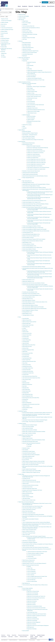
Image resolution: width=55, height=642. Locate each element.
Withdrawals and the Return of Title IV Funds (35, 79)
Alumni (36, 636)
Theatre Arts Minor (26, 405)
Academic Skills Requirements (28, 47)
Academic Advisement (26, 436)
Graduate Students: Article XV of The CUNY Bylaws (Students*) (34, 563)
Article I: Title (29, 568)
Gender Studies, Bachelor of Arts (28, 279)
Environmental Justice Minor (27, 353)
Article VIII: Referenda (31, 579)
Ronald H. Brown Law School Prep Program (30, 464)
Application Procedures (26, 49)
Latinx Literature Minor (26, 379)
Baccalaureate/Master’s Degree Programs (30, 133)
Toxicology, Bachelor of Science (28, 315)
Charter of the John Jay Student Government (30, 565)
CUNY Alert (24, 39)
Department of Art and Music (32, 594)
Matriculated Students (26, 42)
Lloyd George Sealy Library (27, 32)
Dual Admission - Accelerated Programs (29, 134)
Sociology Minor (25, 399)
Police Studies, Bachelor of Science (28, 300)
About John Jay (4, 24)
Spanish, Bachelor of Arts (27, 313)
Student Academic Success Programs (29, 469)
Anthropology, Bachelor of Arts (28, 182)
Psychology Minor (25, 392)
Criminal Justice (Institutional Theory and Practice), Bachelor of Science (35, 203)
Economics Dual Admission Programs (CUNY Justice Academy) (33, 239)
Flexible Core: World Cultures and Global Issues (36, 151)
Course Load (29, 99)
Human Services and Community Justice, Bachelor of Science (33, 283)
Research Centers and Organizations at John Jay (31, 27)
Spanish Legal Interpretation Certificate (29, 429)
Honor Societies (25, 449)
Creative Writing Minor (26, 339)
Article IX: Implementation (32, 581)
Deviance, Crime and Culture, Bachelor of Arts (30, 235)
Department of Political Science (33, 618)
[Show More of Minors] (0, 36)
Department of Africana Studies (33, 591)
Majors (2, 34)
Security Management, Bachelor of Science (30, 310)
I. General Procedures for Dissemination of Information (37, 551)
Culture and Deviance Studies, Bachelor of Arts (31, 234)
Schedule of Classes (31, 89)
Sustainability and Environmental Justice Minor (31, 404)
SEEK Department (30, 627)
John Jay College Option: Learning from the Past (36, 164)
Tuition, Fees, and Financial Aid (6, 27)
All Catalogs (3, 56)
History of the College (26, 22)
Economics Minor (25, 348)
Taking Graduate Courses (31, 112)
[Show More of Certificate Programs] (0, 40)
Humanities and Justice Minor (27, 371)
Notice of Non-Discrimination (27, 511)
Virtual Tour (32, 635)
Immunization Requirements (27, 54)
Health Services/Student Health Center (29, 488)
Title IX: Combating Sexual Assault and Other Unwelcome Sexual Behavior (36, 522)
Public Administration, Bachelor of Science (30, 305)
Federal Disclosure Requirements (28, 560)
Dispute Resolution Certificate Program (29, 424)
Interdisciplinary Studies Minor (28, 372)
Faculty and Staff (25, 630)
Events (31, 636)
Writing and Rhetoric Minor (27, 407)
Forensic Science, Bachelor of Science (29, 249)
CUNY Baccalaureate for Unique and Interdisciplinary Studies (33, 439)
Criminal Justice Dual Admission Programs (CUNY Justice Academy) (34, 207)
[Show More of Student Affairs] (0, 46)
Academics (24, 6)
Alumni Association (25, 29)
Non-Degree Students (26, 44)
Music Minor (24, 386)
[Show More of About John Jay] (0, 24)
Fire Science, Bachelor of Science (28, 244)
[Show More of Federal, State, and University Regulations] (0, 48)
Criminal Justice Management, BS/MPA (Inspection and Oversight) (34, 229)
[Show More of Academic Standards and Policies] (0, 29)
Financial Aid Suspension (31, 74)
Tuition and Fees (25, 59)
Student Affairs (4, 46)
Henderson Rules (23, 636)
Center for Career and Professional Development (31, 443)
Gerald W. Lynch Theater (27, 30)
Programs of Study (4, 18)
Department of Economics (32, 601)
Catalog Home (3, 53)
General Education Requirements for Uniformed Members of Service (35, 175)
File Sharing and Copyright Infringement (29, 542)
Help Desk (14, 635)
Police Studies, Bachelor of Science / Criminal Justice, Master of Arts (34, 301)
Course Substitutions (31, 103)
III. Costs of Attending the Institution (34, 554)
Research (31, 6)
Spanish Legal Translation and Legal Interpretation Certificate (33, 431)
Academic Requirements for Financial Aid (34, 70)
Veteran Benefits (30, 65)
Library (41, 636)
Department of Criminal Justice (33, 599)
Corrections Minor (25, 336)
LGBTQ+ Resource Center (27, 491)
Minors (2, 36)
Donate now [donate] (45, 2)
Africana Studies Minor (26, 323)
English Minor (24, 351)
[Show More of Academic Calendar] (0, 22)
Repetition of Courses (31, 106)
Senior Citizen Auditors (26, 45)
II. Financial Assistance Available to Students (35, 553)
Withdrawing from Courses (32, 98)
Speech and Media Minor (26, 402)
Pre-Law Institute (25, 459)
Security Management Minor (27, 396)
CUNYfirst (29, 84)
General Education (4, 33)
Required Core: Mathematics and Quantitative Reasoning (37, 147)
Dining (8, 635)
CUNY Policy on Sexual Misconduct (28, 512)
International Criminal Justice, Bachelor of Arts (30, 293)
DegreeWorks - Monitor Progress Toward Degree (36, 86)
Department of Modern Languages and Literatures (36, 615)
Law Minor (24, 381)
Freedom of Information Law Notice (28, 509)
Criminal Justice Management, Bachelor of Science (31, 226)
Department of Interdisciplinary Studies (34, 606)
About (19, 6)
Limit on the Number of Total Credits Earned (35, 104)
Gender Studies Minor (26, 359)
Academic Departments (26, 589)
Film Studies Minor (25, 354)
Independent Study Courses (32, 108)
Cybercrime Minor (25, 343)
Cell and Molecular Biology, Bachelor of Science (31, 185)
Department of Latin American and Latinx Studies (36, 607)
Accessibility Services (26, 478)
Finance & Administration (23, 635)
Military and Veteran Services (27, 493)
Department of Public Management (33, 622)
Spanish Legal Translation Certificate (29, 433)
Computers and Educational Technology (29, 34)
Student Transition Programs (27, 496)
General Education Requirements (28, 142)
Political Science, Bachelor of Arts (28, 303)
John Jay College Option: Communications (34, 165)
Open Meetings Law (26, 583)
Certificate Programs (5, 40)
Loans (28, 67)
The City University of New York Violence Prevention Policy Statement (35, 547)
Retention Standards (31, 117)
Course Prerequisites (31, 101)
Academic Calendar (4, 22)
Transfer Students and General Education (30, 174)
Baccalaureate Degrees (26, 131)
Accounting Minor (25, 318)
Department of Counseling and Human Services (36, 597)
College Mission (25, 21)
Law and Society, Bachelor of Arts (28, 297)
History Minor (24, 363)
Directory (3, 635)
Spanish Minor (25, 400)
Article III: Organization (31, 571)
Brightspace (3, 636)
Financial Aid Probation (31, 76)
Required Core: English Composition (33, 146)
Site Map (2, 55)
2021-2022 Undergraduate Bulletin (20, 9)
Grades (23, 126)
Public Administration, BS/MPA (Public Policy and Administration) (34, 308)
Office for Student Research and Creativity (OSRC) (31, 470)
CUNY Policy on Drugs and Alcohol (28, 532)
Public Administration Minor (27, 394)
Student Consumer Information (28, 545)
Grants (28, 63)
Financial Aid (24, 60)
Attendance (29, 122)
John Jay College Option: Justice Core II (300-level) (36, 162)
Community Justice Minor (27, 333)
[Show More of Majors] (0, 34)
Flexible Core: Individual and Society (33, 155)
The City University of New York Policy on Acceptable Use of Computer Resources (37, 544)
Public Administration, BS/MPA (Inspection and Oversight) (33, 306)
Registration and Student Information (29, 83)
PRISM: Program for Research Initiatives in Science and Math (33, 461)
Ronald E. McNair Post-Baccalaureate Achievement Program (33, 462)
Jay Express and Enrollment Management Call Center (32, 490)
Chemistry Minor (25, 331)
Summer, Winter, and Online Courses (34, 96)
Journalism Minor (25, 374)
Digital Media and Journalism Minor (28, 344)
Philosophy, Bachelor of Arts (27, 298)
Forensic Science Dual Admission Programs (30, 250)
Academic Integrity (30, 119)
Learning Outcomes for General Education (30, 172)
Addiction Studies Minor (26, 320)
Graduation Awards (26, 448)
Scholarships (29, 68)
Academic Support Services (27, 438)
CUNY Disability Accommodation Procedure (30, 518)
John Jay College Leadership (27, 588)
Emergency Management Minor (28, 349)
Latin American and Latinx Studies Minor (29, 376)
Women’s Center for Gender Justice (28, 500)
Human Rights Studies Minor (27, 367)
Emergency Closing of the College (28, 37)
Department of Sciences (31, 623)
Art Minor (24, 328)
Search (7, 16)
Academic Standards (26, 114)
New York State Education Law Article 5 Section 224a (32, 506)
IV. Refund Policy (30, 556)
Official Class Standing (31, 116)
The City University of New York (28, 26)
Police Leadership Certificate (27, 428)
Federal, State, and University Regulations (6, 49)
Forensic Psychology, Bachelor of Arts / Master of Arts (32, 247)
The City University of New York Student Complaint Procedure (34, 536)
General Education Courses (27, 144)
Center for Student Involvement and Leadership (31, 481)
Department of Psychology (32, 620)
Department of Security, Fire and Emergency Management (38, 625)
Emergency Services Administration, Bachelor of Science (32, 240)
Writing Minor (25, 409)
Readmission (24, 55)
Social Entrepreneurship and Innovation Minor (30, 397)
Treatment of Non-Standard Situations (34, 78)
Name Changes (30, 88)
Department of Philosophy (32, 617)
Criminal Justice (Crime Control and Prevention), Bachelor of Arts (34, 200)
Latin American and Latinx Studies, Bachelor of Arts (31, 295)
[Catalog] (4, 12)
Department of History (31, 604)
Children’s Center (25, 483)
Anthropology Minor (26, 326)
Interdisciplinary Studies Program (28, 451)
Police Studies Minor (26, 389)
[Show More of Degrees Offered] (0, 31)
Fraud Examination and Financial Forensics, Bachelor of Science (33, 266)
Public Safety (24, 35)
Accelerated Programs (5, 38)
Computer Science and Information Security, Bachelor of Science (34, 187)
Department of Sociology (31, 628)
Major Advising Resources (27, 180)
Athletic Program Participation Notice (29, 529)
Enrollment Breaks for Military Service (34, 94)
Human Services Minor (26, 369)
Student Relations (25, 495)
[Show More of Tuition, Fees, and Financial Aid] (0, 27)
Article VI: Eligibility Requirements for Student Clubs (37, 576)
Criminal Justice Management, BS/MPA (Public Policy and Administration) (35, 230)
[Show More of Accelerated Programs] (0, 38)
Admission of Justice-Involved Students (29, 52)
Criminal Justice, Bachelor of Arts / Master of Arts (31, 202)
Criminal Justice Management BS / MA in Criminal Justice (32, 227)
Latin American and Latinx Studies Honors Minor (31, 377)
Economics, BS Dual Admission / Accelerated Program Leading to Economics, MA (37, 412)
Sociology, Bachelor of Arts (27, 311)
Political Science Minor (26, 391)
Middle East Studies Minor (27, 384)
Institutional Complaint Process (28, 561)
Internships (29, 446)
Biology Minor (24, 330)
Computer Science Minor (26, 334)
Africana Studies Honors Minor (28, 325)
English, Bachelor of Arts (26, 242)
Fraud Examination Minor (27, 358)
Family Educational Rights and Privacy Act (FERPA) (31, 507)
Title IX (23, 520)
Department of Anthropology (32, 592)
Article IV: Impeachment (31, 573)
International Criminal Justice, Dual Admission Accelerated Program (34, 419)
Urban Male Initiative (26, 498)
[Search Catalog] (5, 15)
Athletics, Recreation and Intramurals (29, 480)
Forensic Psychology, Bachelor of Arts (29, 245)
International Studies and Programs (28, 453)
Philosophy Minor (25, 387)
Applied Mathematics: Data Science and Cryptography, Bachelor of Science (36, 184)
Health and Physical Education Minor (29, 361)
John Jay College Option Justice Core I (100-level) (36, 159)
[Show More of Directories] (0, 51)
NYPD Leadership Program (27, 457)
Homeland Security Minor (27, 366)
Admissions (3, 26)
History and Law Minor (26, 364)
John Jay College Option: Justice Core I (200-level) (36, 160)
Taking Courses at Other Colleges (33, 111)
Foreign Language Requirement (28, 177)
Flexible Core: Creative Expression (33, 154)
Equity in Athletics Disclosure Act (28, 531)
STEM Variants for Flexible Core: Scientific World (36, 169)
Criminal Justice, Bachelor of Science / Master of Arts (32, 205)
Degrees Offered (4, 31)
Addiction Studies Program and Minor (29, 321)
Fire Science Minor (25, 356)
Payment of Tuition (30, 93)
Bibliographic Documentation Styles (33, 121)
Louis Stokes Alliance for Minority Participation (31, 454)
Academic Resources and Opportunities (5, 44)
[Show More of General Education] (0, 33)
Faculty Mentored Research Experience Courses (36, 109)
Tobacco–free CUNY (26, 534)
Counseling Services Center (27, 486)
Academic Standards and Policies (7, 29)
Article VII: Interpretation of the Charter (34, 578)
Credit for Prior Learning (26, 124)
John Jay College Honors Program (28, 136)
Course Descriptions (4, 42)
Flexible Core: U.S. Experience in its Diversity (35, 152)
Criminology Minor (25, 341)
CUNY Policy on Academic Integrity (28, 540)
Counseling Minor (25, 338)
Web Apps (10, 636)
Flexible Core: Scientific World (32, 157)
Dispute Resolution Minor (27, 346)
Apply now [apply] (51, 2)
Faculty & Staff (33, 638)
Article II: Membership (31, 569)
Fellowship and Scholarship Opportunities (30, 441)
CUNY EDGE (29, 444)
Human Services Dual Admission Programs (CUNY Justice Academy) (34, 284)
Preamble (29, 566)
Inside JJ (16, 636)
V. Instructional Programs (31, 558)
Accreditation (24, 24)
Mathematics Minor (25, 382)
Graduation (24, 128)
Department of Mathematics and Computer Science (36, 613)
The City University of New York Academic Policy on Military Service (34, 584)
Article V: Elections (30, 574)
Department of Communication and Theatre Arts (36, 596)
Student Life (37, 6)
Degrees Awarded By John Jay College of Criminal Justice (32, 139)
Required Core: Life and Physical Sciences (34, 149)
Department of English (31, 602)
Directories (3, 51)
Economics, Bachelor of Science (28, 237)
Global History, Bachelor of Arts (28, 281)
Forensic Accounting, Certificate (28, 426)
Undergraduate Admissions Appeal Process (30, 50)
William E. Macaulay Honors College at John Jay (31, 472)
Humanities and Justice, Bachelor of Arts (29, 292)
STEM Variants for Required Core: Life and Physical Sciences (38, 167)
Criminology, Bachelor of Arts (27, 232)
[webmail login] (40, 2)
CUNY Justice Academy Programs (28, 137)
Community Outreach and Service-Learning (30, 485)
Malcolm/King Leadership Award (28, 456)
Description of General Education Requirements (31, 171)
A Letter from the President (6, 20)
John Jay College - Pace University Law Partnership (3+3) (32, 421)
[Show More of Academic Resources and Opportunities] (0, 43)
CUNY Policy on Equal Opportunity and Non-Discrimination (33, 514)
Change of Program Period (32, 91)
